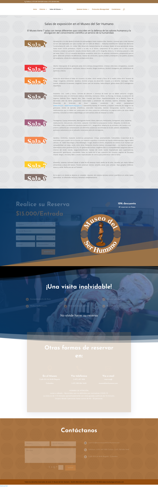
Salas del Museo (55, 9)
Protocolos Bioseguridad (99, 9)
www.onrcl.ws (58, 106)
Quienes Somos (81, 9)
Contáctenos (115, 9)
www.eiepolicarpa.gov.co (73, 106)
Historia (43, 9)
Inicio (36, 9)
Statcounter (4, 486)
